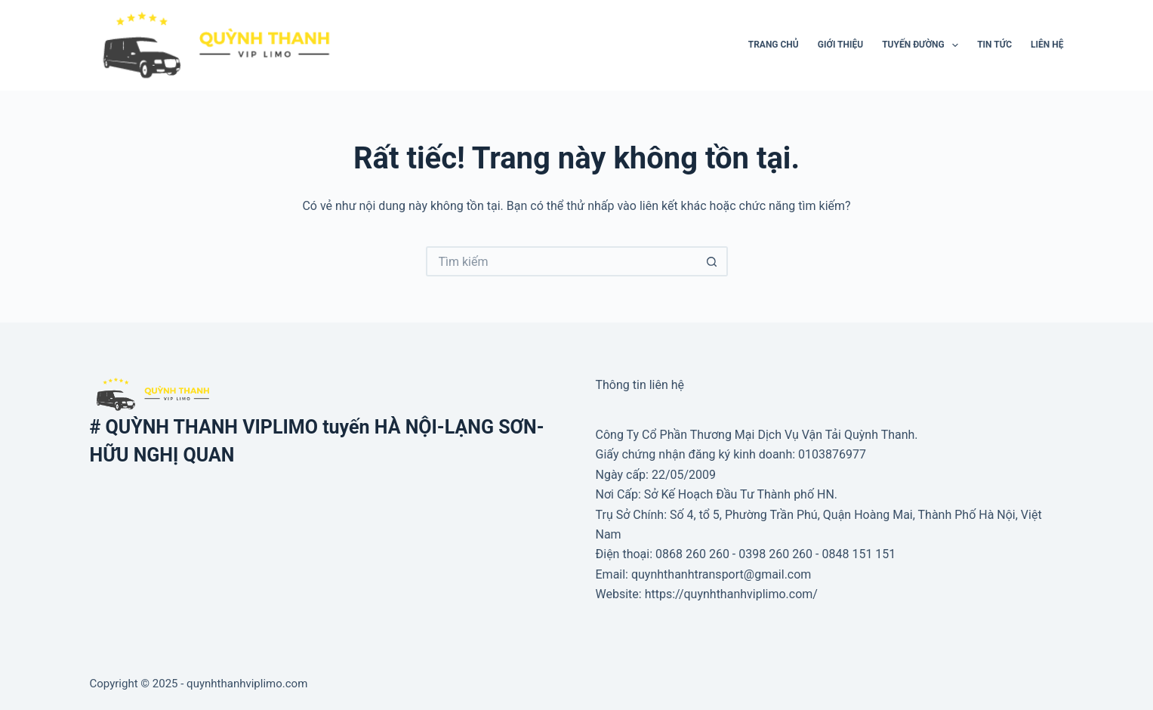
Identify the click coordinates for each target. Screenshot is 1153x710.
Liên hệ (1047, 44)
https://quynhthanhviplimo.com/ (731, 594)
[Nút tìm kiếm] (713, 261)
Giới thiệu (840, 44)
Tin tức (994, 44)
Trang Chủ (773, 44)
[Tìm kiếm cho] (562, 261)
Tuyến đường (923, 45)
